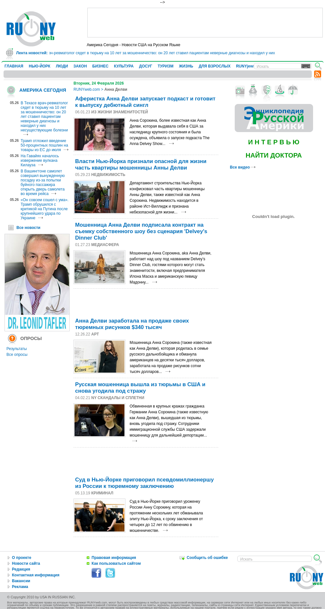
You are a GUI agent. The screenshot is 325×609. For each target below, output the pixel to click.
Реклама (20, 586)
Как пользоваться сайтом (116, 563)
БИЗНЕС (100, 66)
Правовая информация (114, 557)
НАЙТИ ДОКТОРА (274, 155)
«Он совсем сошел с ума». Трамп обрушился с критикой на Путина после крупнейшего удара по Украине (44, 209)
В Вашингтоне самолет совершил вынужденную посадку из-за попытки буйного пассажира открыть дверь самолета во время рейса (43, 182)
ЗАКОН (80, 66)
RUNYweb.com (87, 89)
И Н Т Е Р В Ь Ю (273, 142)
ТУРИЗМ (165, 66)
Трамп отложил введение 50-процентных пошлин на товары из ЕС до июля (44, 145)
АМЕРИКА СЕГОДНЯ (42, 90)
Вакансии (21, 581)
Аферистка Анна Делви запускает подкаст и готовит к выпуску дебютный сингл (145, 102)
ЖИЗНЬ (186, 66)
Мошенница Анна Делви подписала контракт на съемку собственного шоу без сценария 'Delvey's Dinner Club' (141, 231)
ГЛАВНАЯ (14, 66)
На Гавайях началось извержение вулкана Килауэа (40, 160)
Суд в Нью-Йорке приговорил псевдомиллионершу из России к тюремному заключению (144, 483)
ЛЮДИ (62, 66)
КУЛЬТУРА (123, 66)
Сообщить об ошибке (207, 557)
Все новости (28, 227)
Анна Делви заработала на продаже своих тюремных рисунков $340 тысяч (132, 324)
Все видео (242, 167)
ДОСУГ (145, 66)
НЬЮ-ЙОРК (39, 66)
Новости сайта (26, 563)
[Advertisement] (205, 22)
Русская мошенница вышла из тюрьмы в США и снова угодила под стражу (140, 387)
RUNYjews (245, 66)
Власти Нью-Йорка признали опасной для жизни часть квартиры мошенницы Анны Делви (140, 164)
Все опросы (16, 354)
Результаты (16, 348)
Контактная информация (35, 575)
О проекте (21, 557)
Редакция (21, 569)
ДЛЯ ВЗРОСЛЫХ (215, 66)
